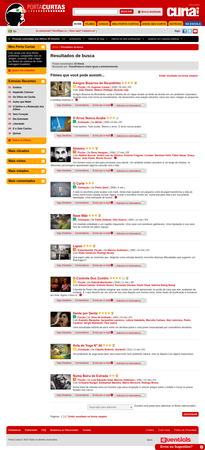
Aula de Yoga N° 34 (87, 345)
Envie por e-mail (101, 105)
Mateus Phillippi (103, 90)
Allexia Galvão (87, 285)
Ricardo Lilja (121, 90)
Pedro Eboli (102, 187)
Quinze (17, 133)
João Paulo (88, 158)
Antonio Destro (105, 285)
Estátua (17, 87)
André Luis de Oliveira (110, 155)
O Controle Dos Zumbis (91, 278)
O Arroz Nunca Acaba (89, 118)
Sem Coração (20, 114)
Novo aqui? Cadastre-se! (82, 31)
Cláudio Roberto (104, 349)
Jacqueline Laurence (113, 320)
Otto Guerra (119, 219)
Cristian (148, 155)
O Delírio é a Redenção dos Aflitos (28, 108)
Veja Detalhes (64, 105)
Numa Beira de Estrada (90, 376)
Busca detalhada (151, 11)
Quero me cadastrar (23, 70)
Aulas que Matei (22, 101)
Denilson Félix (163, 155)
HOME (78, 23)
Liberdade (18, 123)
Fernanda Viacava (125, 285)
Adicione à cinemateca (129, 105)
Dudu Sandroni (87, 253)
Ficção (81, 87)
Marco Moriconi (131, 382)
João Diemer (86, 90)
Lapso (77, 246)
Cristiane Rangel (88, 382)
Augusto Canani (100, 87)
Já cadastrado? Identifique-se (51, 31)
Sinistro (79, 148)
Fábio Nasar (179, 155)
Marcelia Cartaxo (155, 320)
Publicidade (31, 430)
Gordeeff (120, 349)
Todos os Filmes (21, 140)
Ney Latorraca (175, 320)
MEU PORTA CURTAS (125, 23)
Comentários (82, 105)
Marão (98, 122)
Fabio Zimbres (103, 219)
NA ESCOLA (193, 23)
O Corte (79, 183)
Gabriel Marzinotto (101, 282)
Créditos (150, 430)
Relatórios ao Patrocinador (64, 430)
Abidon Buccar (87, 155)
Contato (87, 430)
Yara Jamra (110, 323)
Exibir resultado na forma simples (178, 75)
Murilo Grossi (104, 158)
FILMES (90, 23)
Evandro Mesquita (89, 320)
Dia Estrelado (20, 119)
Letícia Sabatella (135, 320)
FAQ (43, 430)
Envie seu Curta (154, 23)
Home (55, 47)
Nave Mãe (80, 215)
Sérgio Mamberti (93, 323)
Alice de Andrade (101, 317)
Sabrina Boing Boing (163, 285)
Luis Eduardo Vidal (102, 380)
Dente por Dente (85, 313)
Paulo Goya (143, 285)
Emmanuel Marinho (110, 382)
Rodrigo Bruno (105, 253)
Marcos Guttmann (118, 250)
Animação (83, 122)
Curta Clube (164, 430)
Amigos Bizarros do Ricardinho (97, 83)
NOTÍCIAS (176, 23)
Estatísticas (14, 430)
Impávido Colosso (23, 92)
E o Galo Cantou (22, 128)
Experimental (85, 250)
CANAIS (103, 23)
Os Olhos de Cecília (24, 97)
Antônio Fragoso (133, 155)
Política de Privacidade (185, 430)
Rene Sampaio (99, 152)
